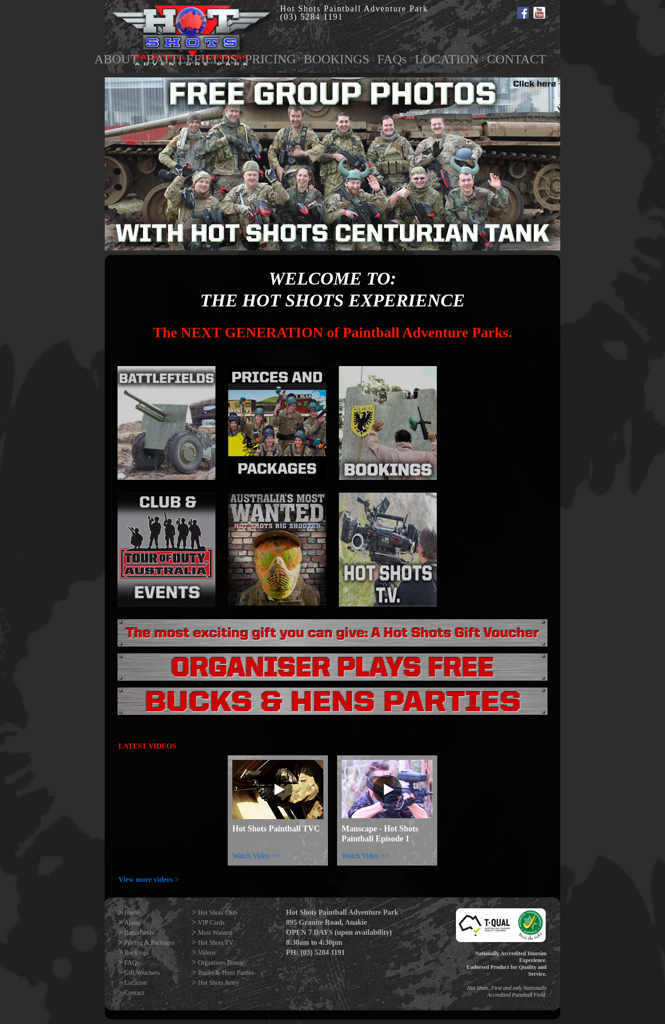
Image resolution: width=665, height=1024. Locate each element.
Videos (207, 952)
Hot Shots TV (216, 942)
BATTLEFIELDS (191, 59)
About (132, 922)
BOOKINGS (336, 59)
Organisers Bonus (221, 962)
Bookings (136, 952)
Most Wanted (215, 932)
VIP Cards (211, 922)
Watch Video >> (256, 856)
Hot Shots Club (217, 912)
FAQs (392, 59)
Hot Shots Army (219, 982)
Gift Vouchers (142, 972)
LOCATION (447, 59)
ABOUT (116, 59)
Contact (134, 992)
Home (132, 912)
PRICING (270, 59)
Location (135, 982)
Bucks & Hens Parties (226, 972)
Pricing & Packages (149, 942)
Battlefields (139, 932)
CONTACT (516, 59)
